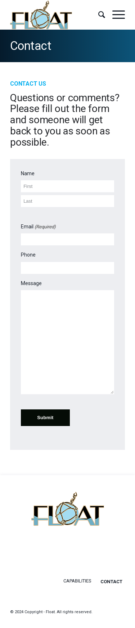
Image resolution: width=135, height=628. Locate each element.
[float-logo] (56, 14)
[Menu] (115, 14)
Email (38, 227)
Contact (30, 46)
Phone (28, 255)
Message (31, 283)
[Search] (98, 14)
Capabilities (77, 581)
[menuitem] (98, 14)
